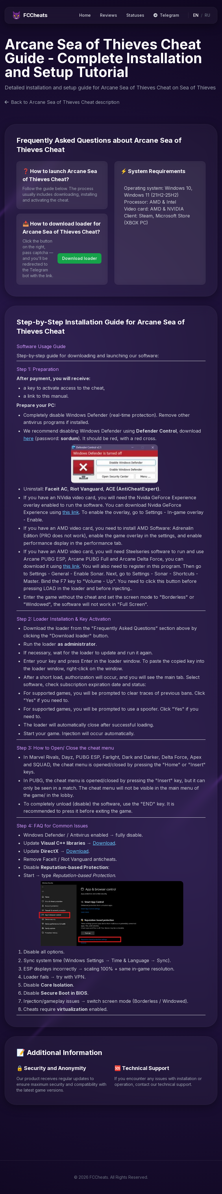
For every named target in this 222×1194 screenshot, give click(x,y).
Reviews (108, 15)
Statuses (135, 15)
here (28, 438)
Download (104, 843)
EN (196, 15)
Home (85, 15)
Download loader (79, 258)
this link (70, 512)
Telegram (166, 15)
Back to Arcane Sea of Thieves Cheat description (62, 102)
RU (207, 15)
